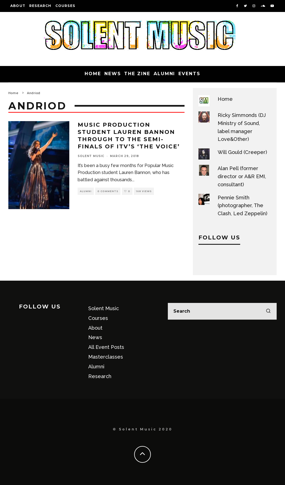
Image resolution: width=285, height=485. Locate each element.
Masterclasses (105, 357)
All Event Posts (106, 347)
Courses (65, 6)
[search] (268, 311)
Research (40, 6)
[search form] (222, 311)
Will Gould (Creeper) (242, 152)
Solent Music (91, 156)
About (17, 6)
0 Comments (107, 191)
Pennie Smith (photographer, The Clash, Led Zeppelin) (242, 206)
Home (93, 73)
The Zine (137, 73)
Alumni (164, 73)
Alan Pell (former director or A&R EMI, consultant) (242, 176)
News (112, 73)
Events (189, 73)
